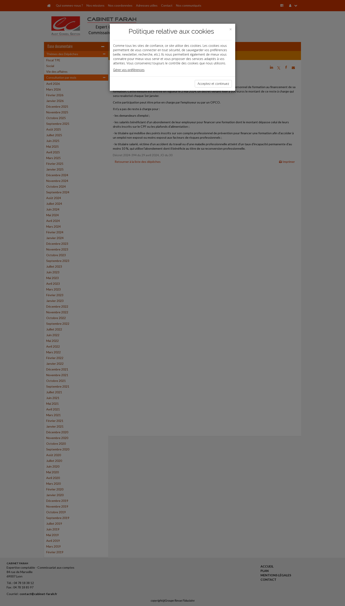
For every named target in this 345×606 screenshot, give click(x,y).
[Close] (230, 29)
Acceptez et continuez (213, 84)
